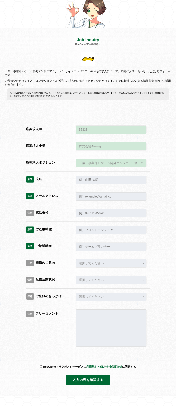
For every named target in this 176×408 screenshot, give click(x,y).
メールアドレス (42, 196)
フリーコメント (42, 314)
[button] (111, 263)
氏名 (34, 179)
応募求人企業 (35, 146)
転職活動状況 (40, 280)
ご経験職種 (39, 229)
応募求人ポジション (40, 162)
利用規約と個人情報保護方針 (104, 366)
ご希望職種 (39, 246)
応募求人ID (34, 129)
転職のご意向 (40, 263)
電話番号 (37, 213)
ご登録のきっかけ (44, 296)
